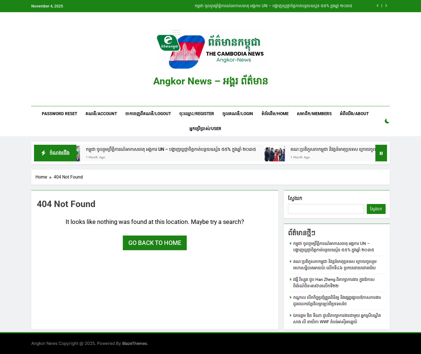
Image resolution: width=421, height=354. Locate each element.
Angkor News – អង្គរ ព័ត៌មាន (210, 81)
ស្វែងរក (295, 198)
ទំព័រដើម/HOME (275, 113)
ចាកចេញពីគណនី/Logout (148, 113)
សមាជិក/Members (314, 113)
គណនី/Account (101, 113)
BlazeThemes (134, 343)
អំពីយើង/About (354, 113)
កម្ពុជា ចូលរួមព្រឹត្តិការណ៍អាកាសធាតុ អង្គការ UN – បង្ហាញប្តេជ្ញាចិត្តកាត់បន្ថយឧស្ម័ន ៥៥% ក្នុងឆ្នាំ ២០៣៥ (273, 6)
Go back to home (154, 242)
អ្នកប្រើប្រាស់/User (205, 128)
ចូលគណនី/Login (237, 113)
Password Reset (59, 113)
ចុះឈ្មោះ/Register (196, 113)
